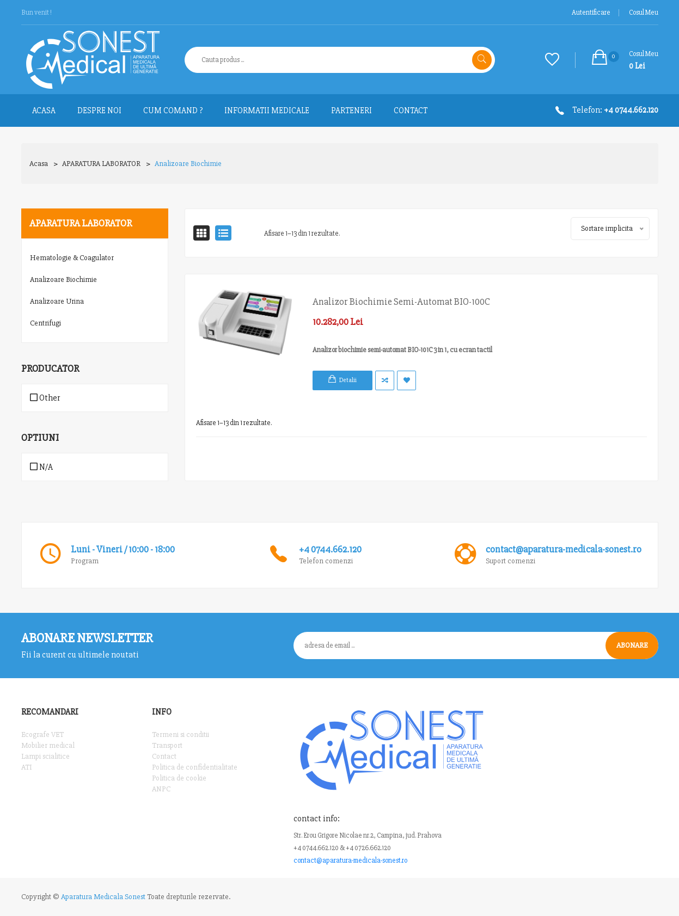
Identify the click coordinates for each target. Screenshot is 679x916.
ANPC (161, 789)
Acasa (38, 163)
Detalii (348, 380)
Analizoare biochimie (188, 163)
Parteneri (351, 110)
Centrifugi (45, 323)
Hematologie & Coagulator (72, 257)
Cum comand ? (173, 110)
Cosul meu (643, 12)
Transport (167, 745)
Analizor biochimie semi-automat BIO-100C (401, 301)
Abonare (631, 645)
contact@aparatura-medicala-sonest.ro (350, 860)
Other (45, 397)
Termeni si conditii (180, 734)
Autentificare (591, 12)
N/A (41, 467)
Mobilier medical (48, 745)
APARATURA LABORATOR (101, 163)
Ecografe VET (42, 734)
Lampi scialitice (45, 756)
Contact (410, 110)
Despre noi (99, 110)
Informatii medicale (266, 110)
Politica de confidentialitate (194, 767)
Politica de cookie (179, 778)
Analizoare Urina (57, 301)
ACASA (44, 110)
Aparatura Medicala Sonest (103, 896)
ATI (26, 767)
